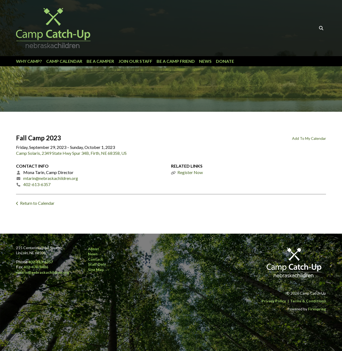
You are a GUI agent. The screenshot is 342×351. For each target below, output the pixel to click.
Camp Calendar (64, 61)
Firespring (317, 309)
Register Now (190, 172)
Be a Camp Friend (176, 61)
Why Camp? (29, 61)
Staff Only (97, 264)
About (93, 248)
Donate (225, 61)
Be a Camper (100, 61)
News (205, 61)
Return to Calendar (37, 203)
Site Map (96, 269)
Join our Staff (135, 61)
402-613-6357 (36, 184)
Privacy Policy (274, 301)
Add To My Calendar (309, 138)
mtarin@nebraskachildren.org (50, 178)
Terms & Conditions (308, 301)
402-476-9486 (36, 267)
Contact (95, 259)
